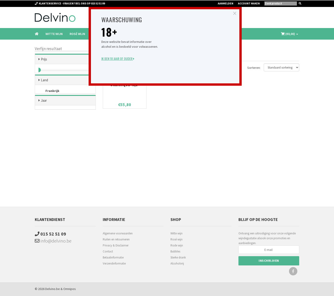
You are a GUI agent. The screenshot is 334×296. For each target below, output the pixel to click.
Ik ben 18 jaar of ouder (117, 58)
